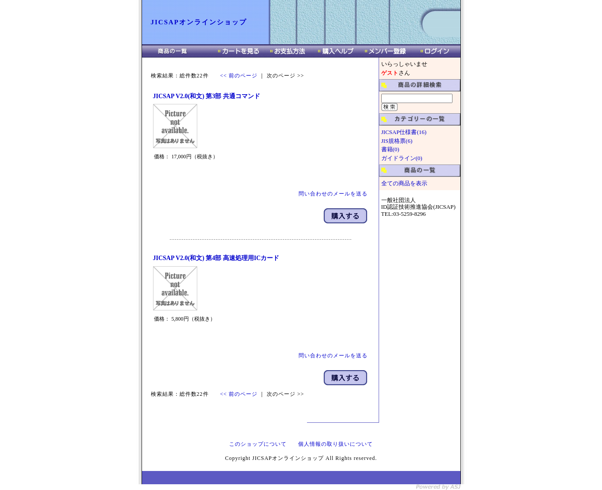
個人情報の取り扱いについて (335, 444)
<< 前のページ (239, 76)
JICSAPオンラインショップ (199, 22)
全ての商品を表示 (404, 183)
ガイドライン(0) (401, 158)
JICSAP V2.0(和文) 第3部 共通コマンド (206, 96)
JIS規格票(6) (397, 141)
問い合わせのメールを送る (333, 194)
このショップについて (258, 444)
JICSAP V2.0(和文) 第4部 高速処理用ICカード (216, 258)
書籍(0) (390, 149)
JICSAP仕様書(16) (404, 132)
